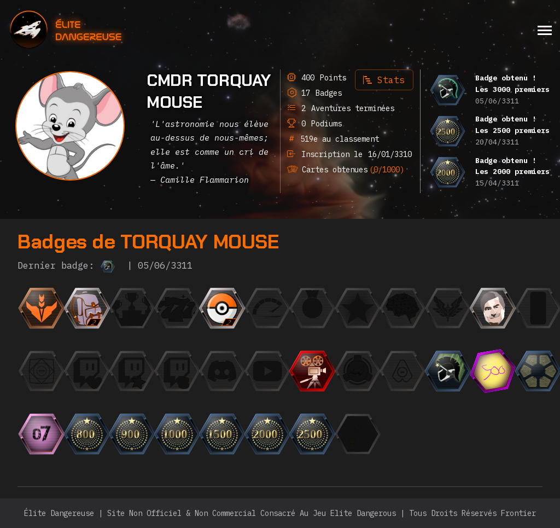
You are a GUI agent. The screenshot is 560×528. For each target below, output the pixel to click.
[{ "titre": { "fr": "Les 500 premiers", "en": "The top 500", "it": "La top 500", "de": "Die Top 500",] (493, 371)
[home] (95, 29)
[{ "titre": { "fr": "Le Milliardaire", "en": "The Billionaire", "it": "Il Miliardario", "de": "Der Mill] (177, 371)
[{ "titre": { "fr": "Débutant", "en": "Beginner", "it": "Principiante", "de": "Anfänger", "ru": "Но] (41, 308)
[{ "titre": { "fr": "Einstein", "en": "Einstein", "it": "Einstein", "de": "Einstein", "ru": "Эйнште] (402, 308)
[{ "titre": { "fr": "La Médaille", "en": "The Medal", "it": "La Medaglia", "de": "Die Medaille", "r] (312, 308)
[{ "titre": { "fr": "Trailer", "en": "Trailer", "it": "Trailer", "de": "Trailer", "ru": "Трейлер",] (312, 371)
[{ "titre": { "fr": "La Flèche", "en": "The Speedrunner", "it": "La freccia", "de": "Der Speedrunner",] (267, 308)
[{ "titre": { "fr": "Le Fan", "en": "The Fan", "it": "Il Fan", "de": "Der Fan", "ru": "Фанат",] (132, 371)
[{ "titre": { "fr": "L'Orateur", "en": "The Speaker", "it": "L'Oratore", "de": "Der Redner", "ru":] (222, 371)
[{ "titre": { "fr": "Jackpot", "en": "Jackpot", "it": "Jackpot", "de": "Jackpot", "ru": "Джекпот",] (177, 308)
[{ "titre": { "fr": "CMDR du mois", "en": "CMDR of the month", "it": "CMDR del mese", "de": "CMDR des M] (358, 308)
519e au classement (337, 139)
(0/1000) (386, 170)
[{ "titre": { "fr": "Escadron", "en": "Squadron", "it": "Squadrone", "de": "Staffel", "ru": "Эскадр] (358, 371)
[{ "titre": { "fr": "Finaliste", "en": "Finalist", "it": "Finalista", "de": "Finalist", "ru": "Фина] (132, 308)
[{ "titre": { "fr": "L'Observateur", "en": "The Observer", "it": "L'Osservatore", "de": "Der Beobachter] (267, 371)
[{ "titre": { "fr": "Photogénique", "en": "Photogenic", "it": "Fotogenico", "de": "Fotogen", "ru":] (493, 308)
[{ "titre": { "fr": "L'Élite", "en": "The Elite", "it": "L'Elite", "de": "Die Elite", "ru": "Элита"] (448, 308)
